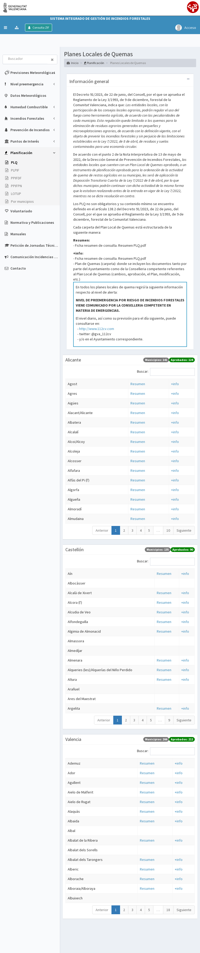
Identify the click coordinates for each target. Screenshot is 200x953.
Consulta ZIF (40, 27)
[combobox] (25, 59)
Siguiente (184, 530)
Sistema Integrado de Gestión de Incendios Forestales (100, 18)
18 (168, 909)
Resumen (137, 384)
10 (168, 530)
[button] (5, 27)
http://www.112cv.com (96, 328)
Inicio (72, 63)
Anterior (102, 530)
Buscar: (166, 372)
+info (175, 384)
